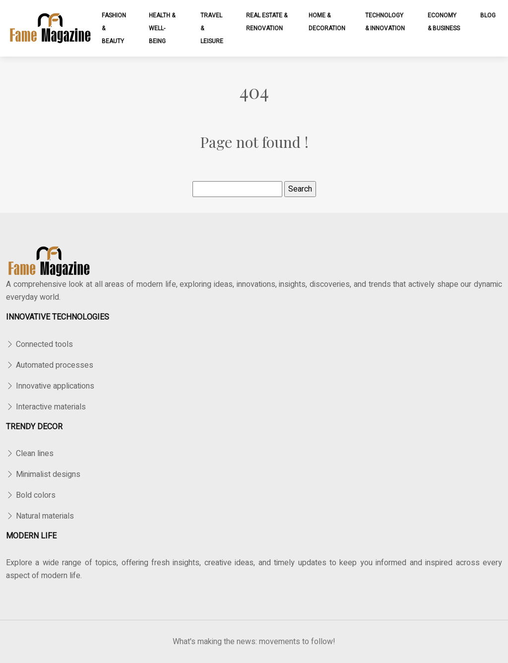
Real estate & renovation (266, 22)
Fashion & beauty (114, 28)
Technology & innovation (385, 22)
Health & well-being (162, 28)
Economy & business (444, 22)
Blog (488, 15)
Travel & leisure (211, 28)
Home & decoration (327, 22)
